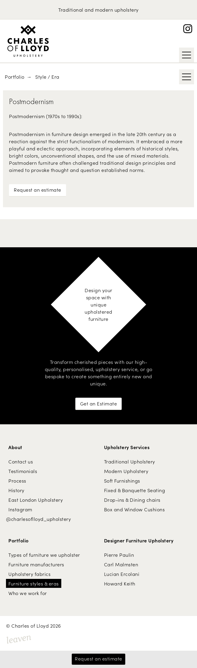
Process (17, 480)
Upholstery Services (127, 447)
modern (104, 9)
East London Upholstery (35, 499)
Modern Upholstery (126, 471)
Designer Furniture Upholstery (139, 540)
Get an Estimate (98, 403)
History (16, 490)
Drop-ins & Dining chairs (132, 499)
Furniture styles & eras (33, 583)
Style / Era (47, 76)
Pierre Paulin (119, 554)
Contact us (20, 461)
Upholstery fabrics (29, 574)
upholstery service (117, 369)
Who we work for (27, 593)
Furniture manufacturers (36, 564)
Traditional (70, 9)
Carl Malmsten (121, 564)
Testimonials (22, 471)
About (15, 447)
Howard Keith (119, 583)
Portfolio (15, 76)
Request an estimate (37, 189)
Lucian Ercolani (122, 574)
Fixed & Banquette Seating (134, 490)
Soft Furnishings (122, 480)
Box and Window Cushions (134, 509)
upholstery (126, 9)
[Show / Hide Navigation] (186, 55)
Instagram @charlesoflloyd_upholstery (38, 514)
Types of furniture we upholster (44, 554)
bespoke (55, 376)
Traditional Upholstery (129, 461)
